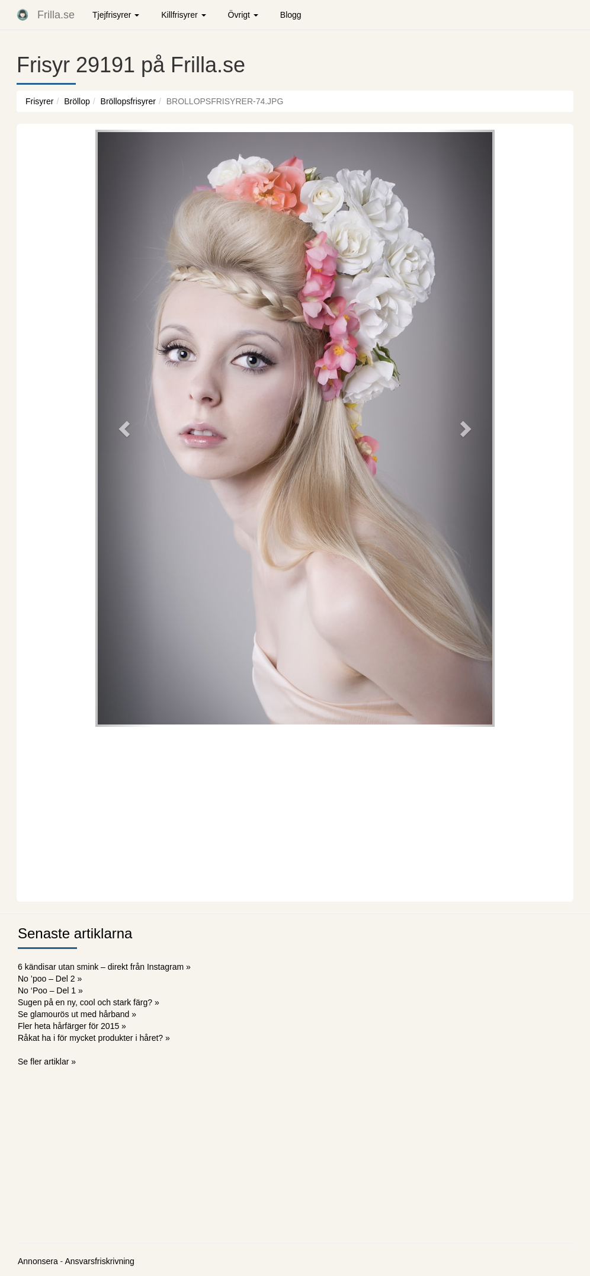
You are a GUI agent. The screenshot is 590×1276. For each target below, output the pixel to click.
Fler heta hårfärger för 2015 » (72, 1026)
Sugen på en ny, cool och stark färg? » (88, 1002)
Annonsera (38, 1261)
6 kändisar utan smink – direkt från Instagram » (104, 967)
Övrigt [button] (243, 15)
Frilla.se (56, 15)
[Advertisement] (295, 813)
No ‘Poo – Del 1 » (50, 990)
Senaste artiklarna (75, 933)
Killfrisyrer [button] (183, 15)
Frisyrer (39, 101)
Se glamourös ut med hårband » (77, 1014)
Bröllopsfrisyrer (128, 101)
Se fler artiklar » (47, 1061)
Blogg (291, 15)
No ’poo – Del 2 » (50, 978)
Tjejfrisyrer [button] (115, 15)
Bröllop (77, 101)
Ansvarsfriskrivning (99, 1261)
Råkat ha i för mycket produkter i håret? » (94, 1038)
